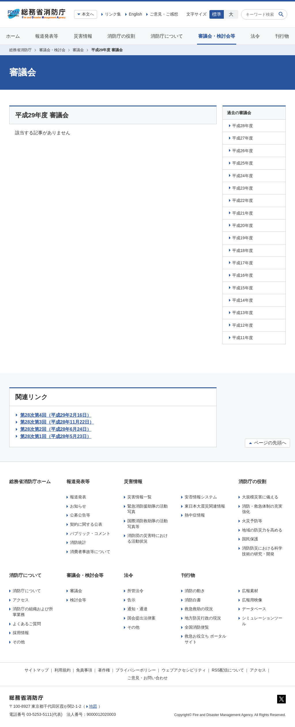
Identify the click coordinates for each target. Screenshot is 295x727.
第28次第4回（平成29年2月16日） (55, 415)
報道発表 (78, 497)
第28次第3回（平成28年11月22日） (57, 422)
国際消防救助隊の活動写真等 (147, 524)
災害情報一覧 (139, 497)
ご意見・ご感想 (164, 14)
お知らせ (78, 506)
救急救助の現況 (199, 609)
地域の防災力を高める (262, 530)
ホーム (13, 36)
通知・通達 (137, 609)
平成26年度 (242, 150)
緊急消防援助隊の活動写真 (147, 509)
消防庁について (167, 36)
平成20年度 (242, 225)
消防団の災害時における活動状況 (147, 538)
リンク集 (113, 14)
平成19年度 (242, 238)
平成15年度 (242, 288)
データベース (254, 609)
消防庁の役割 (121, 36)
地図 (93, 706)
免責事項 (84, 670)
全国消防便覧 (197, 627)
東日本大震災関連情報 (205, 506)
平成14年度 (242, 300)
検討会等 (78, 600)
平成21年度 (242, 213)
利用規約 (62, 670)
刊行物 (282, 36)
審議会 (78, 50)
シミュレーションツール (262, 621)
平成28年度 (242, 125)
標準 (216, 14)
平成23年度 (242, 188)
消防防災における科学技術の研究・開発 (262, 551)
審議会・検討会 (52, 50)
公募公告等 (80, 515)
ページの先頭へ (267, 443)
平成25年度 (242, 163)
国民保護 (250, 539)
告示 (131, 600)
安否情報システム (201, 497)
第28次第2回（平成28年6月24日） (55, 429)
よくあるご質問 (27, 623)
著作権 (104, 670)
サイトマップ (36, 670)
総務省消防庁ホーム (30, 481)
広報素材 (250, 590)
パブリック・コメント (90, 533)
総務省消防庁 (20, 50)
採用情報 (21, 632)
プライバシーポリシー (136, 670)
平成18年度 (242, 250)
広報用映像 (252, 600)
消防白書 (193, 600)
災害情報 (83, 36)
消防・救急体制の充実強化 (262, 509)
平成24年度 (242, 175)
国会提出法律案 (141, 618)
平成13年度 (242, 312)
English (135, 14)
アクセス (21, 600)
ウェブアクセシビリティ (184, 670)
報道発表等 (46, 36)
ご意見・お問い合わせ (147, 678)
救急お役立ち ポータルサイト (205, 639)
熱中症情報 (195, 515)
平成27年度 (242, 138)
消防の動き (195, 590)
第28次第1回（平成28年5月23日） (55, 436)
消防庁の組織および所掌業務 (33, 612)
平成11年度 (242, 337)
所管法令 (135, 590)
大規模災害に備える (260, 497)
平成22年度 (242, 200)
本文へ (88, 14)
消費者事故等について (90, 551)
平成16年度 (242, 275)
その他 (19, 642)
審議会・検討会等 (216, 36)
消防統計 (78, 542)
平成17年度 (242, 263)
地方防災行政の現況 (203, 618)
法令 (255, 36)
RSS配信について (228, 670)
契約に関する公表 (86, 524)
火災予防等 (252, 521)
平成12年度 (242, 325)
